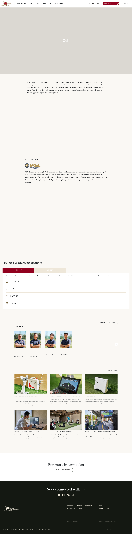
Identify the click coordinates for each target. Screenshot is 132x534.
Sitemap (110, 529)
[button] (66, 280)
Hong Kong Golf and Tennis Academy (24, 529)
